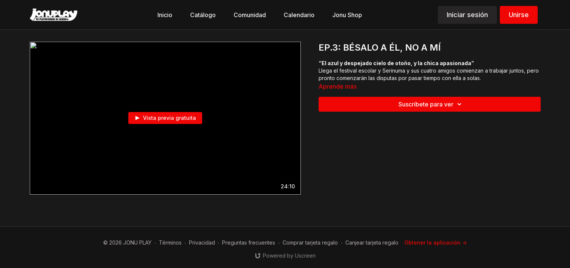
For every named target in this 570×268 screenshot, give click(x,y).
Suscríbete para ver (431, 104)
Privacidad (202, 242)
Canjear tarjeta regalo (371, 242)
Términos (170, 242)
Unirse (519, 15)
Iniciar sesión (467, 15)
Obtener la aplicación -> (435, 242)
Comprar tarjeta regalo (310, 242)
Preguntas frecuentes (248, 242)
